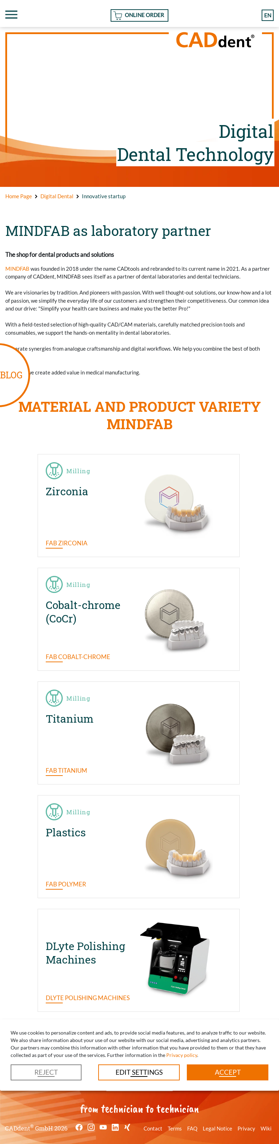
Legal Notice (217, 1128)
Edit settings (139, 1072)
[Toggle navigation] (11, 15)
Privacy (246, 1128)
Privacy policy (181, 1055)
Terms (175, 1128)
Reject (46, 1072)
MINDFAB (17, 268)
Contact (153, 1128)
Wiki (266, 1128)
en (267, 15)
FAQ (192, 1128)
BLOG (11, 375)
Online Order (144, 15)
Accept (228, 1072)
